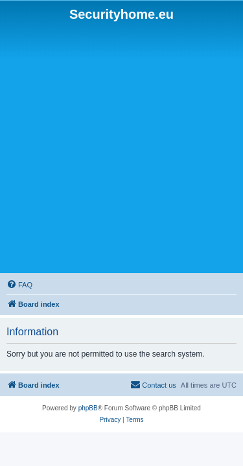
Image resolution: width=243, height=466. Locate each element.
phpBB (88, 408)
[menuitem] (19, 285)
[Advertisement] (121, 148)
